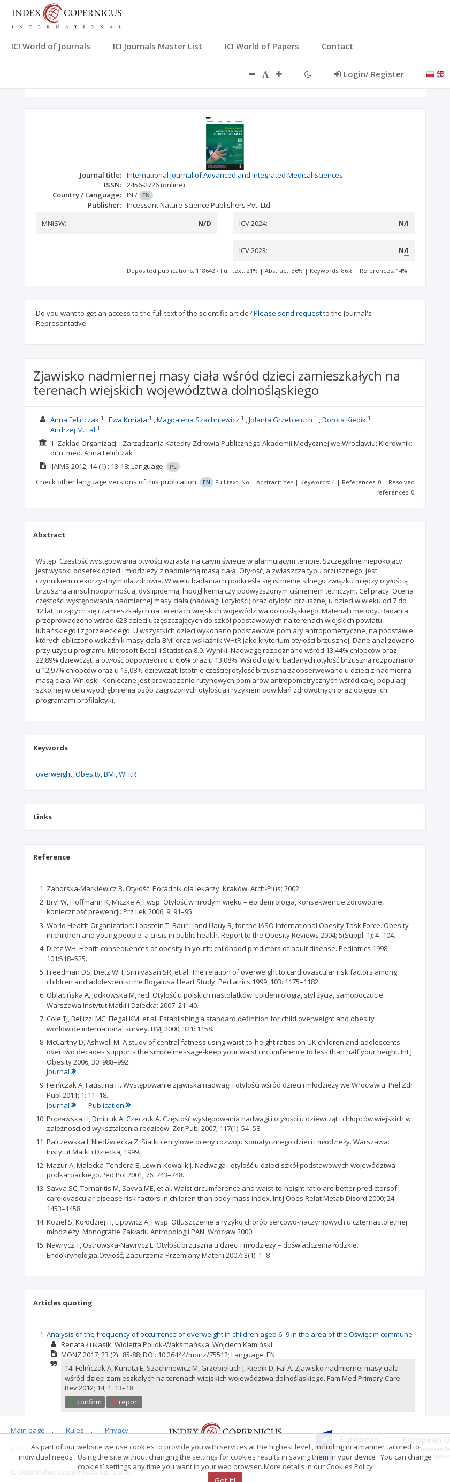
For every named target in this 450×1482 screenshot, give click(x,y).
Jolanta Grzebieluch (280, 419)
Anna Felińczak (74, 419)
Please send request (288, 313)
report (124, 1402)
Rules (75, 1430)
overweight (54, 774)
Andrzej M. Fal (72, 430)
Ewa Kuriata (128, 419)
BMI (110, 774)
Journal (61, 1071)
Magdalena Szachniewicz (198, 419)
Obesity (88, 774)
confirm (85, 1402)
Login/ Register (369, 74)
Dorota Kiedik (344, 419)
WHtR (127, 774)
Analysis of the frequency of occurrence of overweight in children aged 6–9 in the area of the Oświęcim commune (230, 1334)
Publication (109, 1105)
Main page (28, 1430)
